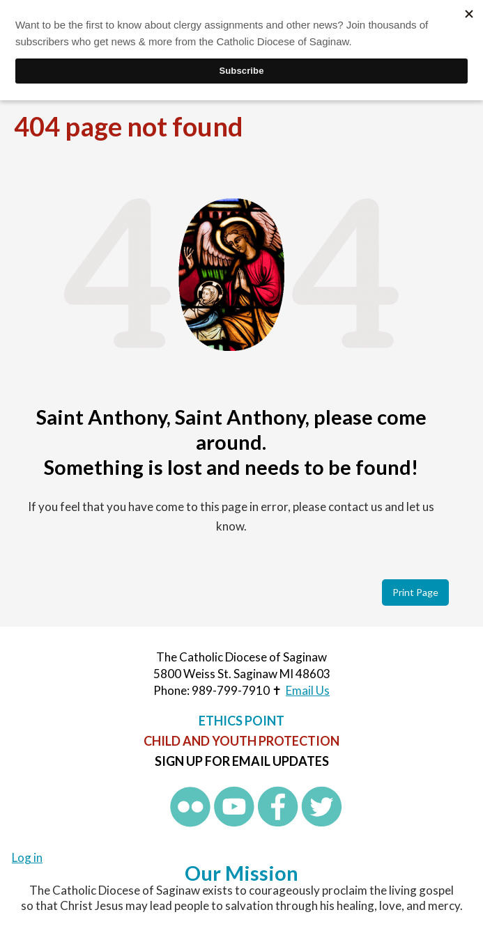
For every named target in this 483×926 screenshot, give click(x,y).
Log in (27, 857)
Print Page (415, 592)
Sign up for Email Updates (242, 761)
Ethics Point (241, 720)
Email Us (308, 690)
